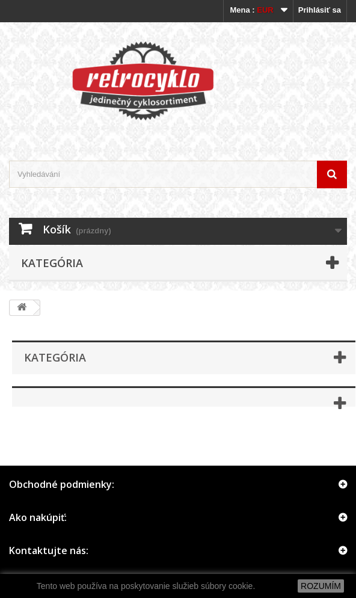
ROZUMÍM (321, 586)
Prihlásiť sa (319, 9)
